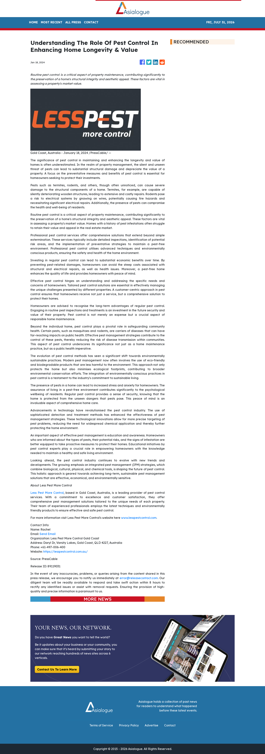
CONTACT (91, 22)
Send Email (48, 534)
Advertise (151, 725)
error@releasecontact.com (139, 578)
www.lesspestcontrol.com (138, 518)
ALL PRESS (73, 22)
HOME (33, 22)
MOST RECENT (51, 22)
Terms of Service (101, 725)
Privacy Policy (129, 725)
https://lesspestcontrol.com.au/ (65, 551)
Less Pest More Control (47, 493)
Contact (170, 725)
